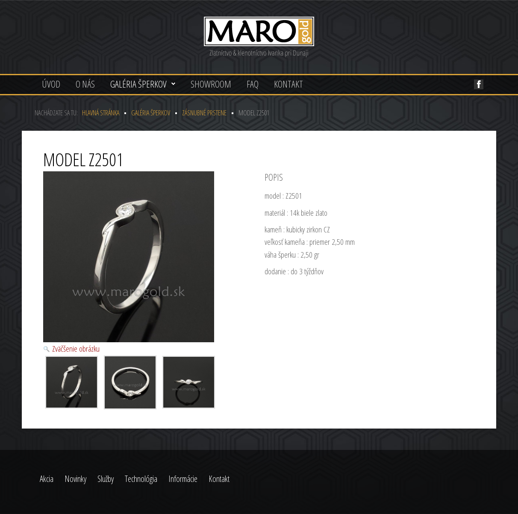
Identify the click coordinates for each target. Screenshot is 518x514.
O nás (85, 83)
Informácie (182, 479)
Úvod (51, 83)
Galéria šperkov (138, 83)
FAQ (253, 83)
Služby (105, 479)
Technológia (141, 479)
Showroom (211, 83)
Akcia (46, 479)
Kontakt (288, 83)
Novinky (75, 479)
